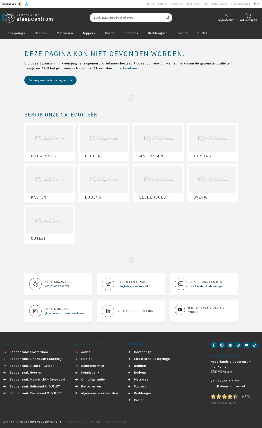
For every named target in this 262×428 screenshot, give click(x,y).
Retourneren (91, 386)
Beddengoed (158, 33)
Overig (182, 33)
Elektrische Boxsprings (152, 359)
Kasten (110, 33)
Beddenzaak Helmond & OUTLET (34, 386)
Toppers (89, 33)
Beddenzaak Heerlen (25, 372)
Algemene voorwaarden (99, 393)
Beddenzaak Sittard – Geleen (31, 366)
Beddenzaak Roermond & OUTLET (35, 393)
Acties (150, 4)
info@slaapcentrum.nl (227, 386)
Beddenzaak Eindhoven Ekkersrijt (35, 359)
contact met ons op (127, 68)
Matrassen (64, 33)
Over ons (177, 4)
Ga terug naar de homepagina (47, 80)
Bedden (41, 33)
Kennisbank (219, 4)
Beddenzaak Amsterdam (28, 352)
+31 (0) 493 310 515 (224, 381)
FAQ (205, 4)
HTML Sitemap (115, 422)
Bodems (131, 33)
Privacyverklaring (83, 422)
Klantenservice (240, 4)
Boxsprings (16, 33)
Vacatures (192, 4)
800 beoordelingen (223, 403)
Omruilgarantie (93, 379)
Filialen (162, 4)
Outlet (202, 33)
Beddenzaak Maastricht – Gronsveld (37, 379)
